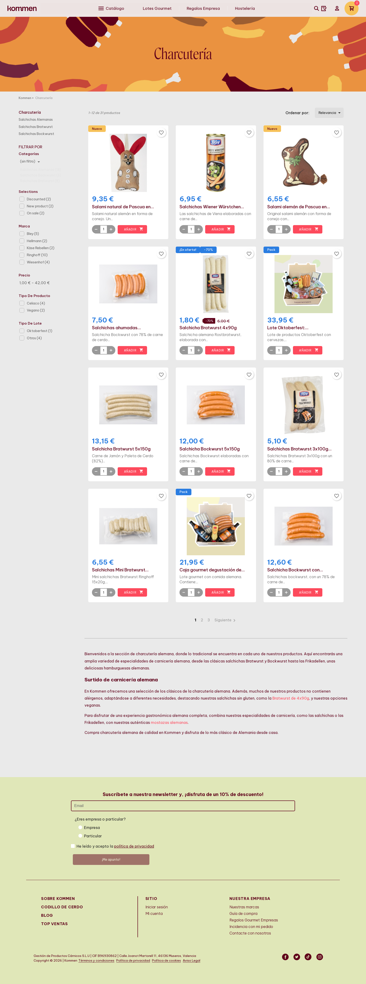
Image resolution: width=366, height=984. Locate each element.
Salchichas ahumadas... (116, 328)
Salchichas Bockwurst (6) (40, 173)
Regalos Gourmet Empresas (253, 920)
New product (40, 206)
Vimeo (308, 956)
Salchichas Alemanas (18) (40, 167)
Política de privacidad (133, 961)
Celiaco (36, 303)
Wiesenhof (38, 262)
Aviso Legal (191, 961)
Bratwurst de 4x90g (290, 698)
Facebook (285, 956)
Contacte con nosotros (250, 933)
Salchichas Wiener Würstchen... (211, 207)
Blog (47, 915)
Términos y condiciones (96, 961)
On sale (35, 213)
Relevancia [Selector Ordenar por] (330, 113)
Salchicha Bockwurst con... (295, 570)
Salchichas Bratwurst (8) (40, 179)
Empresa (92, 827)
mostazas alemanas (169, 722)
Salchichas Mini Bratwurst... (120, 570)
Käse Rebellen (40, 248)
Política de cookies (166, 961)
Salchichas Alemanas (36, 119)
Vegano (36, 310)
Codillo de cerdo (62, 907)
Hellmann (37, 241)
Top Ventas (54, 923)
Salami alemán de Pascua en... (298, 207)
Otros (34, 338)
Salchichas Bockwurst (36, 134)
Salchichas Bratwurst (36, 127)
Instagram (320, 956)
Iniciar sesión (156, 907)
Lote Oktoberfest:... (288, 328)
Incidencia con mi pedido (251, 926)
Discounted (39, 199)
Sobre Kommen (58, 898)
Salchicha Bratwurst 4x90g (208, 328)
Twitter (297, 956)
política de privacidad (134, 846)
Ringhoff (37, 255)
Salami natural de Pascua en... (123, 207)
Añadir (133, 229)
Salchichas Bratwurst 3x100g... (299, 449)
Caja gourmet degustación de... (212, 570)
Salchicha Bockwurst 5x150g (209, 449)
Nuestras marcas (244, 907)
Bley (33, 234)
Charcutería (30, 112)
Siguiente (226, 620)
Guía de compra (243, 913)
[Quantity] (103, 229)
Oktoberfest (39, 331)
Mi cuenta (154, 913)
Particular (93, 836)
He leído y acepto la (115, 846)
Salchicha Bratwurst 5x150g (121, 449)
